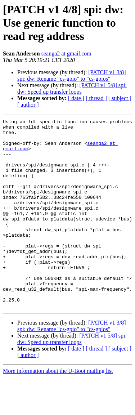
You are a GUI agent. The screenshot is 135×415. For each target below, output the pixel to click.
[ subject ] (119, 98)
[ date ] (76, 98)
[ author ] (28, 105)
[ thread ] (96, 98)
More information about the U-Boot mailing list (58, 409)
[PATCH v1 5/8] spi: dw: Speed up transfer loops (72, 88)
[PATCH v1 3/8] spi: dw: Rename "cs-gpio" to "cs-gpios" (71, 75)
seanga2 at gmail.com (66, 53)
